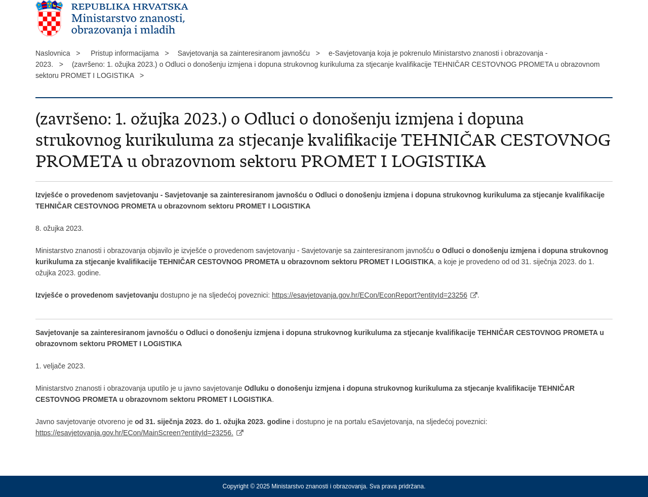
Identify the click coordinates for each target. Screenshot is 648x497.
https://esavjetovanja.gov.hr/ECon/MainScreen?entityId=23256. (134, 433)
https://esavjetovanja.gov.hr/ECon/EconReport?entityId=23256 (369, 295)
